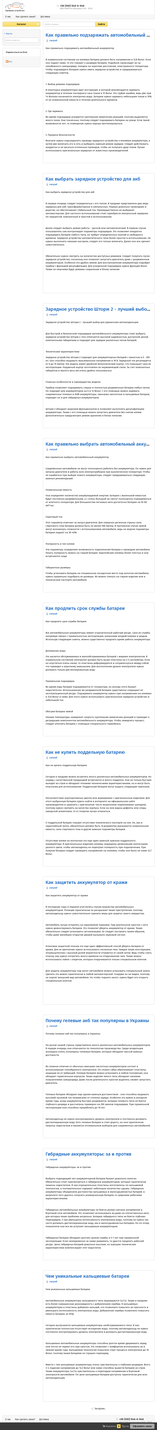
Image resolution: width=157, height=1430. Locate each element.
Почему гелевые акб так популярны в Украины (97, 1020)
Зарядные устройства (14, 10)
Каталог (21, 24)
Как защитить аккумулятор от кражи (86, 882)
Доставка (45, 16)
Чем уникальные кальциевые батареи (87, 1276)
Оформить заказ (142, 1426)
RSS (9, 62)
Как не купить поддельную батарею (85, 752)
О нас (8, 16)
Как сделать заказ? (26, 16)
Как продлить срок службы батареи (85, 608)
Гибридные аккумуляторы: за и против (88, 1154)
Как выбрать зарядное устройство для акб (93, 179)
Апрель (9, 33)
